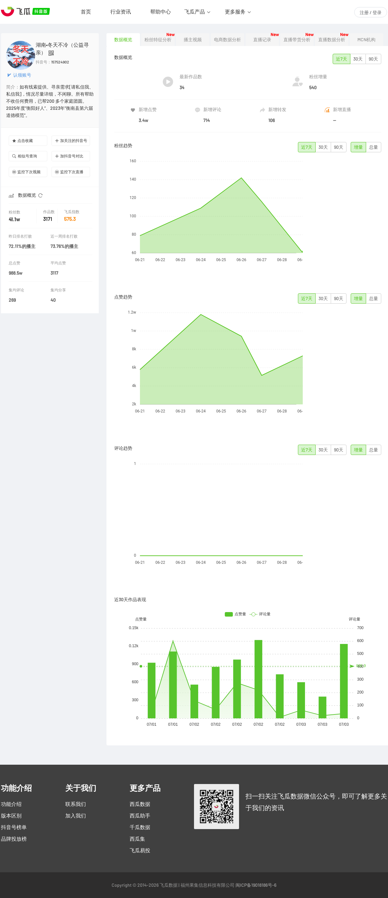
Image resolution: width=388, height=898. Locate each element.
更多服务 (235, 11)
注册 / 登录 (371, 12)
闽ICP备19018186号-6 (256, 885)
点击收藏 (22, 140)
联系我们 (75, 804)
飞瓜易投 (140, 850)
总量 (373, 147)
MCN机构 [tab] (366, 39)
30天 (358, 58)
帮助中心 (160, 11)
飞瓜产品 (194, 11)
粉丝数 (15, 212)
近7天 (341, 58)
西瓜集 (137, 839)
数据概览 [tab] (123, 39)
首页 (86, 11)
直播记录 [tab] (262, 39)
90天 (373, 58)
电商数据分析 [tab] (227, 39)
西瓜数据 (140, 804)
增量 (358, 147)
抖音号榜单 (14, 827)
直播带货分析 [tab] (296, 39)
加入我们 (75, 815)
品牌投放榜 (14, 839)
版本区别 (11, 815)
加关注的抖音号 (71, 140)
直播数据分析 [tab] (331, 39)
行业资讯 (120, 11)
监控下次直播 (69, 172)
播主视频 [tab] (193, 39)
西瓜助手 (140, 815)
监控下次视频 (26, 172)
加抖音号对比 (69, 156)
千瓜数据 (140, 827)
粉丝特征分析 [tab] (157, 39)
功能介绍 (11, 804)
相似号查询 (24, 156)
